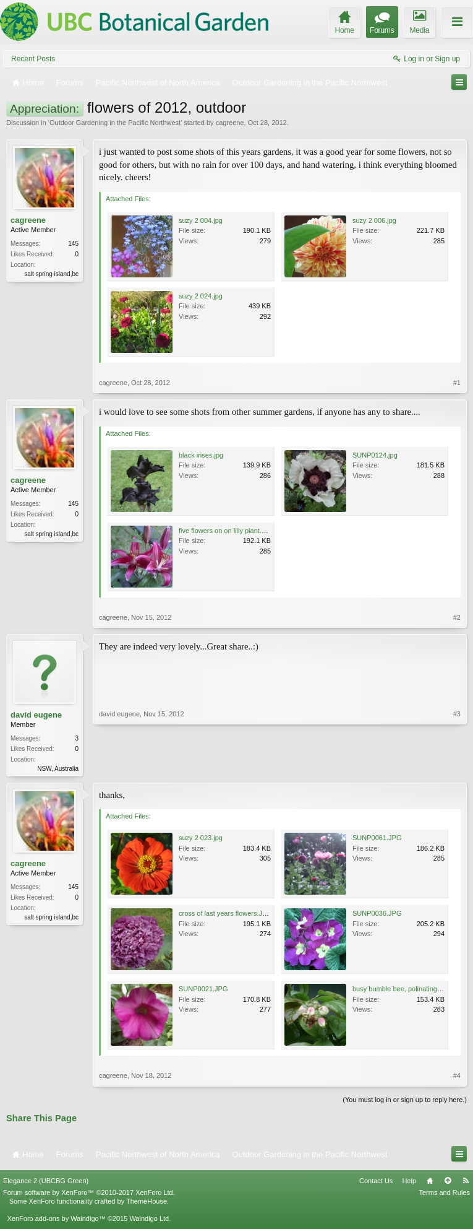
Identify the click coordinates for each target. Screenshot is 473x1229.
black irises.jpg (201, 455)
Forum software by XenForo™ (89, 1193)
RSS (465, 1182)
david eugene (36, 714)
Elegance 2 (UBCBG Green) (45, 1182)
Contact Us (376, 1182)
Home (429, 1182)
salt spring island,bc (51, 274)
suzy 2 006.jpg (374, 220)
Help (409, 1182)
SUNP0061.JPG (376, 839)
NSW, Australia (58, 768)
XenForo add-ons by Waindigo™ (56, 1219)
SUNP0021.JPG (203, 990)
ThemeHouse (146, 1202)
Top (447, 1182)
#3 (457, 767)
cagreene (230, 122)
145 (73, 243)
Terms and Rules (444, 1193)
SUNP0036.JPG (376, 914)
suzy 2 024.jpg (201, 296)
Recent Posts (33, 58)
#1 (457, 382)
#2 (457, 617)
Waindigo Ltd (149, 1219)
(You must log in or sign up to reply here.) (405, 1101)
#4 (457, 1076)
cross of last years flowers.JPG (225, 914)
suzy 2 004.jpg (201, 220)
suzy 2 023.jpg (201, 839)
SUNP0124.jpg (375, 455)
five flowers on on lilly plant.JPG (227, 530)
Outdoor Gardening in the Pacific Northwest (115, 122)
